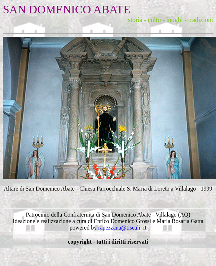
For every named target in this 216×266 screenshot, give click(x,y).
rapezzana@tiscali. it (122, 227)
